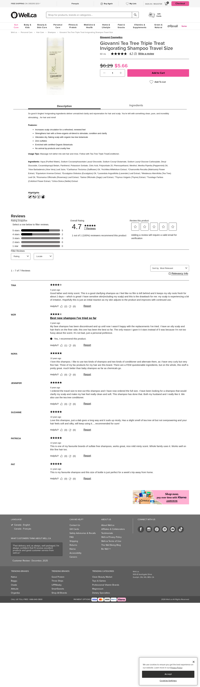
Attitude (14, 588)
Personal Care (57, 26)
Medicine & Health (89, 26)
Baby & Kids (27, 26)
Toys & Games (99, 580)
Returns (73, 545)
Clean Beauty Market (102, 577)
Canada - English (22, 525)
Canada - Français (22, 528)
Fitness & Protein (73, 26)
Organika (15, 593)
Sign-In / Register (153, 4)
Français (75, 3)
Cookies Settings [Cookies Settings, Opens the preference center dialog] (168, 680)
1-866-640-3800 (35, 599)
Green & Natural (158, 26)
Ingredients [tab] (136, 105)
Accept (168, 674)
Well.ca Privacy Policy (111, 537)
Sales (184, 26)
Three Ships (57, 580)
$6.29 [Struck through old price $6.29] (106, 65)
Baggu (14, 580)
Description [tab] (64, 106)
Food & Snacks (121, 26)
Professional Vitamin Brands (105, 585)
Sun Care (16, 26)
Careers (73, 557)
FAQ (72, 537)
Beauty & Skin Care (42, 26)
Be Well (106, 549)
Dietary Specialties (101, 593)
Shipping (74, 541)
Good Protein (58, 577)
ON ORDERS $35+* (25, 3)
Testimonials (107, 533)
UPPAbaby (57, 585)
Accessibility (75, 553)
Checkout (180, 3)
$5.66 (121, 65)
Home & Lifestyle (106, 26)
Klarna (72, 549)
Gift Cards (74, 529)
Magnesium (97, 588)
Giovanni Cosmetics (111, 37)
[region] (168, 671)
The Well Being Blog (111, 545)
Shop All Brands (59, 593)
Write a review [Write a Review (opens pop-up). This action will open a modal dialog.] (146, 53)
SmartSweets (58, 588)
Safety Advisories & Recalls (83, 533)
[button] (104, 73)
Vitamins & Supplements (139, 26)
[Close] (193, 661)
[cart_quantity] (112, 73)
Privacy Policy (176, 667)
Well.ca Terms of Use (111, 541)
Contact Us (75, 525)
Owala (14, 585)
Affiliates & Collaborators (113, 529)
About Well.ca (107, 525)
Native (14, 577)
